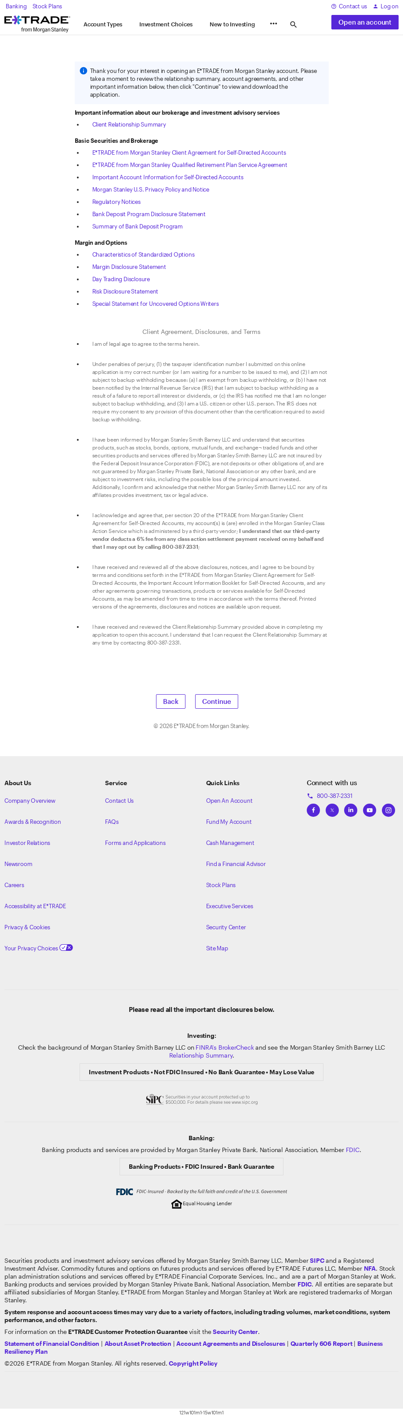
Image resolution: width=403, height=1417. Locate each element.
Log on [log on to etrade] (386, 6)
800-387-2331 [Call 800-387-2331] (329, 795)
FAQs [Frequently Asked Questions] (111, 821)
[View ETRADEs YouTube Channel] (369, 807)
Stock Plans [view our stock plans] (47, 6)
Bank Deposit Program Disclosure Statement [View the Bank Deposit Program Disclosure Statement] (149, 213)
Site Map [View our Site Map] (217, 948)
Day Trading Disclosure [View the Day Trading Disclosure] (121, 279)
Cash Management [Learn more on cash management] (230, 842)
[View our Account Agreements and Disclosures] (230, 1343)
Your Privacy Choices (38, 948)
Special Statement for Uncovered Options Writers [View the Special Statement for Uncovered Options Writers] (155, 303)
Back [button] (170, 701)
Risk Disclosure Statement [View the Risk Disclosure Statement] (125, 291)
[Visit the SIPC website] (317, 1260)
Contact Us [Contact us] (119, 800)
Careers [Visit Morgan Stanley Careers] (14, 884)
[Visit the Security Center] (235, 1331)
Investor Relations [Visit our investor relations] (27, 842)
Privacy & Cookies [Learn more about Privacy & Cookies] (27, 927)
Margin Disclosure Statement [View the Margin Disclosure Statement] (129, 266)
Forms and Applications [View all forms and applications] (135, 842)
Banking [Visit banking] (16, 6)
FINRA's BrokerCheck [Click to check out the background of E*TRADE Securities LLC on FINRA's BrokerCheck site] (225, 1047)
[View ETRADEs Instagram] (388, 807)
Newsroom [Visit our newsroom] (18, 863)
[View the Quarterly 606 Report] (321, 1343)
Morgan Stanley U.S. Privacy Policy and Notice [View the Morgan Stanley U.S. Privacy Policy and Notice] (151, 189)
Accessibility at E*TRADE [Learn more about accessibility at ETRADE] (35, 906)
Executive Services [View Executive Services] (229, 906)
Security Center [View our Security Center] (226, 927)
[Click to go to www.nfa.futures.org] (370, 1268)
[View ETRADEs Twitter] (332, 807)
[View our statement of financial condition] (51, 1343)
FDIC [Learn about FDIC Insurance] (352, 1149)
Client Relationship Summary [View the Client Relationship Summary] (129, 124)
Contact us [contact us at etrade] (349, 6)
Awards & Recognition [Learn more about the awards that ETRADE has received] (32, 821)
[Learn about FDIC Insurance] (305, 1284)
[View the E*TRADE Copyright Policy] (193, 1363)
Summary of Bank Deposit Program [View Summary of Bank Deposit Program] (137, 226)
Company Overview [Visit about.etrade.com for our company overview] (29, 800)
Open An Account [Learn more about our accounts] (229, 800)
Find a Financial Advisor (236, 863)
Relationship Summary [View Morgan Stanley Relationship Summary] (200, 1055)
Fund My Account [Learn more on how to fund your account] (229, 821)
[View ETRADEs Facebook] (313, 807)
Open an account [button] (365, 22)
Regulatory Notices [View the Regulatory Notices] (116, 201)
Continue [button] (216, 701)
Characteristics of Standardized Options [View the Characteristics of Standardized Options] (143, 254)
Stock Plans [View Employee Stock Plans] (221, 884)
